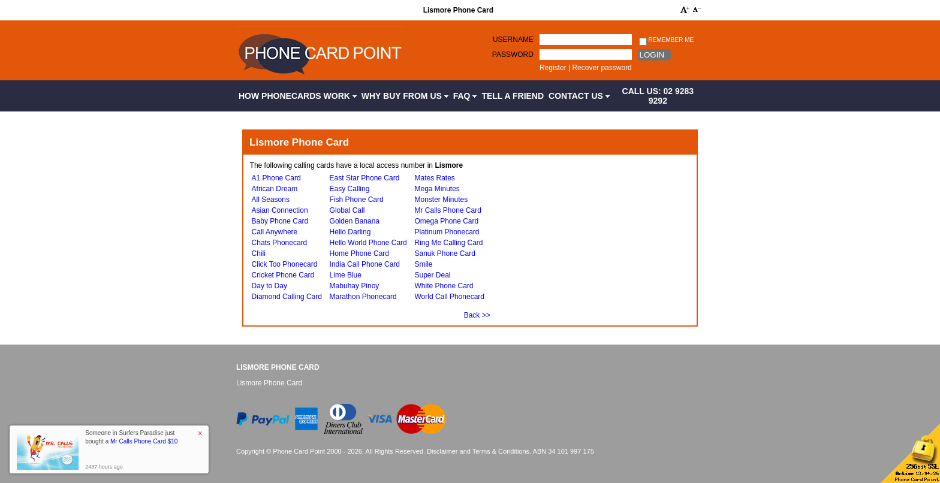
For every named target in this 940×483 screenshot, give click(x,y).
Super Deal (432, 275)
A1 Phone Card (276, 178)
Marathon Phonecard (363, 296)
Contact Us (579, 96)
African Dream (275, 189)
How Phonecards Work (298, 96)
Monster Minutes (441, 199)
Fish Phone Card (357, 199)
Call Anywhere (275, 232)
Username (513, 39)
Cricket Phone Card (283, 275)
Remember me (666, 40)
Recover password (601, 68)
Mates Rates (434, 178)
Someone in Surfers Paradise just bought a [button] (131, 437)
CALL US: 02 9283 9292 (658, 95)
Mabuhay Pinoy (354, 286)
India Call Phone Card (365, 264)
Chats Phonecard (280, 243)
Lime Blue (345, 275)
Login (652, 54)
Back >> (477, 315)
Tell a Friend (512, 96)
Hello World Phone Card (368, 243)
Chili (259, 253)
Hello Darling (350, 232)
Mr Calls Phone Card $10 (143, 441)
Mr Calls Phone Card (447, 210)
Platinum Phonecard (446, 232)
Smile (423, 264)
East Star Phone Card (365, 178)
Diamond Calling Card (287, 296)
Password (513, 54)
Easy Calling (350, 189)
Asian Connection (280, 210)
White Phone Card (443, 286)
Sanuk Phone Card (444, 253)
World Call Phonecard (449, 296)
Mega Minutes (436, 189)
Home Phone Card (359, 253)
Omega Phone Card (446, 221)
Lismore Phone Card (278, 367)
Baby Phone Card (280, 221)
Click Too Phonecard (285, 264)
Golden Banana (354, 221)
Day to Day (269, 286)
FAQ (465, 96)
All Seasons (271, 199)
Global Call (347, 210)
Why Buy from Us (404, 96)
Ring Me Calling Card (448, 243)
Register (553, 68)
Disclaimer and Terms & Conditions (478, 451)
